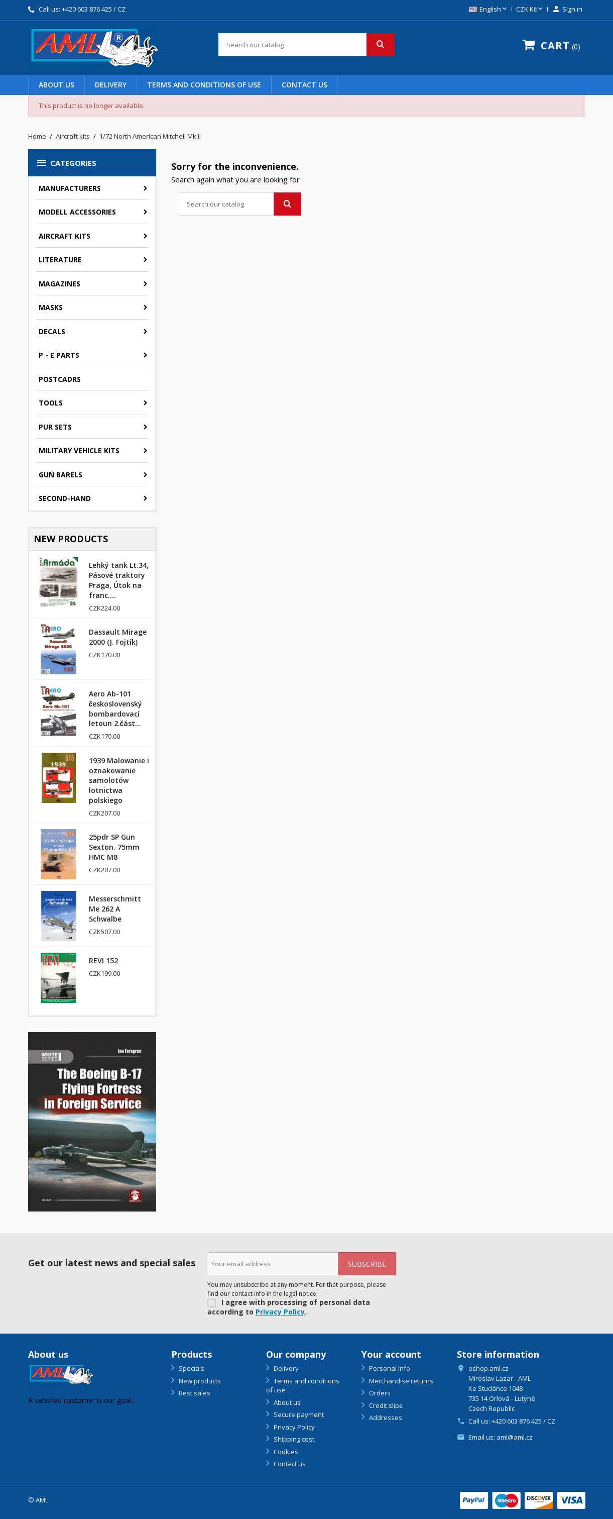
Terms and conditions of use (204, 84)
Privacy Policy (280, 1312)
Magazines (59, 283)
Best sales (193, 1392)
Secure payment (298, 1414)
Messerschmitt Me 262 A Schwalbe (115, 909)
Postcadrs (60, 379)
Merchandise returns (400, 1380)
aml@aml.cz (515, 1437)
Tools (51, 403)
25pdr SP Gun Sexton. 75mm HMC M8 (114, 847)
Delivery (111, 84)
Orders (379, 1392)
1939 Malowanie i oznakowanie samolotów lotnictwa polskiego (119, 780)
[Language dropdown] (489, 9)
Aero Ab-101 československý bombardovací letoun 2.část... (116, 708)
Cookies (285, 1451)
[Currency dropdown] (530, 9)
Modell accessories (77, 212)
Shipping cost (293, 1439)
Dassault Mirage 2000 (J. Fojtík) (118, 637)
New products (199, 1380)
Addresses (384, 1417)
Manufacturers (70, 188)
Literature (60, 259)
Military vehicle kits (79, 450)
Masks (51, 307)
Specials (190, 1368)
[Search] (306, 44)
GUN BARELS (60, 474)
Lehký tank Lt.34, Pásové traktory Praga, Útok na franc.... (119, 579)
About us (56, 84)
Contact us (304, 84)
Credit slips (385, 1405)
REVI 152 (103, 960)
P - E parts (59, 355)
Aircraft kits (64, 236)
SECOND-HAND (65, 498)
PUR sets (55, 427)
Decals (52, 331)
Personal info (388, 1368)
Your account (391, 1354)
